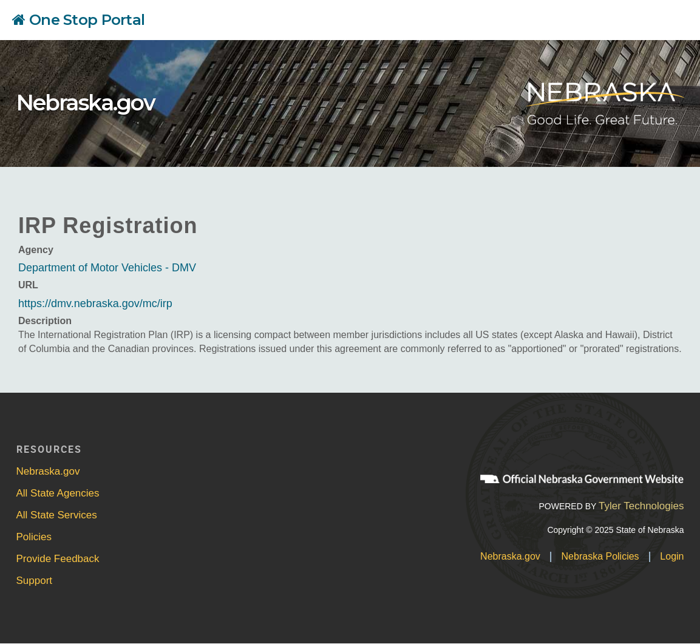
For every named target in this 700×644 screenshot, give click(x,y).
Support (34, 580)
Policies (34, 537)
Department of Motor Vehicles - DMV (107, 268)
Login (672, 556)
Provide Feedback (58, 558)
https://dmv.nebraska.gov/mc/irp (95, 303)
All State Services (56, 515)
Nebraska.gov (85, 102)
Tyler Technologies (641, 506)
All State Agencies (58, 493)
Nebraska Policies (600, 556)
